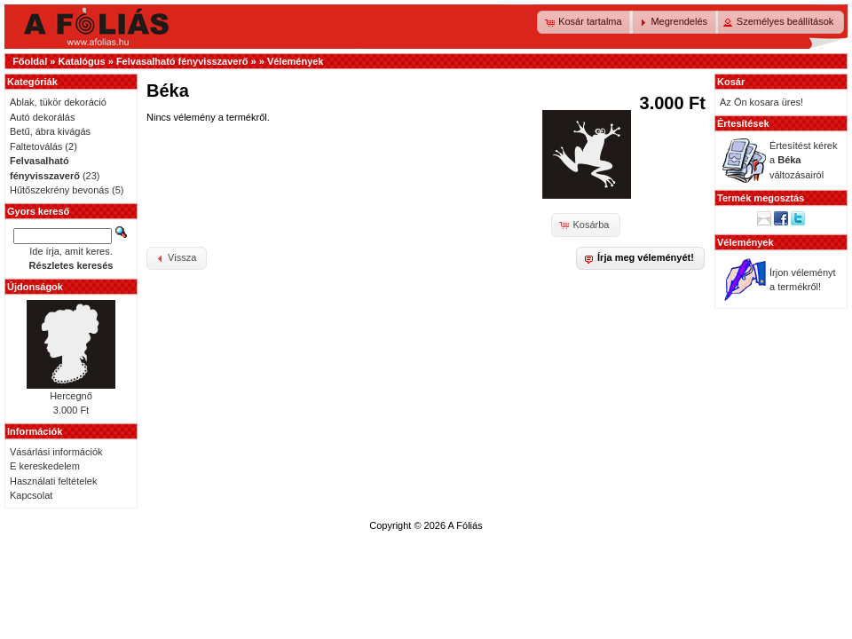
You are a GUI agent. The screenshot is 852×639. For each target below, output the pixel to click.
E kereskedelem (45, 466)
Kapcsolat (31, 495)
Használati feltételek (53, 481)
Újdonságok (35, 286)
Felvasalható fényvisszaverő (182, 61)
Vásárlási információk (56, 451)
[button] (585, 22)
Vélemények (295, 61)
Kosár (731, 81)
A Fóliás (465, 525)
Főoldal (29, 61)
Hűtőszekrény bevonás (59, 190)
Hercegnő (71, 395)
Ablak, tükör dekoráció (58, 102)
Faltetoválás (36, 146)
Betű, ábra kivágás (50, 131)
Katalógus (81, 61)
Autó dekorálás (42, 117)
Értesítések (743, 123)
